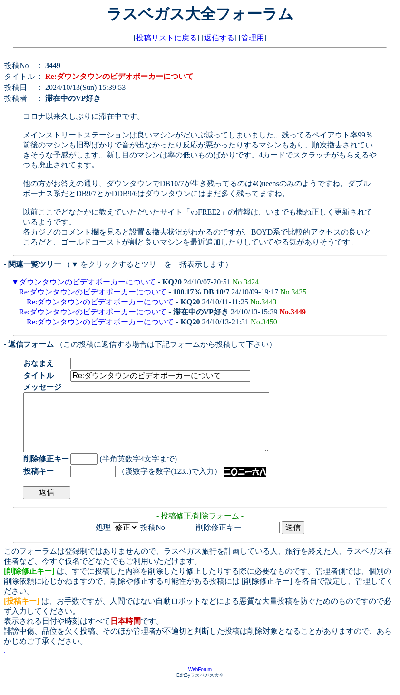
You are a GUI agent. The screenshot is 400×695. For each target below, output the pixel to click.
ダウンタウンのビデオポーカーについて (87, 282)
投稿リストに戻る (166, 38)
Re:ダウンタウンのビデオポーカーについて (92, 292)
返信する (219, 38)
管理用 (252, 38)
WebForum (200, 681)
